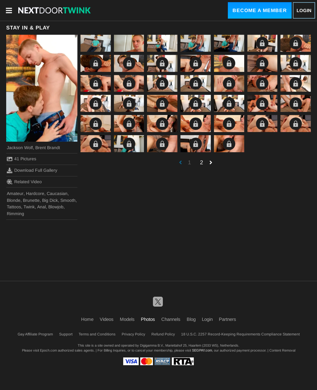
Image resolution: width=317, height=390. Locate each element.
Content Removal (282, 350)
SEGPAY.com (202, 350)
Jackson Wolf (20, 147)
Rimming (15, 213)
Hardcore (35, 193)
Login (304, 10)
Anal (41, 206)
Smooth (68, 200)
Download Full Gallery (32, 170)
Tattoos (14, 206)
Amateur (15, 193)
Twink (29, 206)
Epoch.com (48, 350)
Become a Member (259, 10)
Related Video (24, 181)
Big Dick (50, 200)
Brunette (31, 200)
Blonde (13, 200)
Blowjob (55, 206)
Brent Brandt (47, 147)
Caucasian (57, 193)
